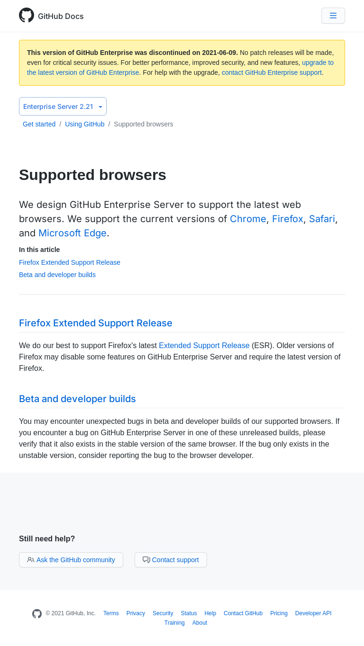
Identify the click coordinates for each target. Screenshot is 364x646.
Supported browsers (143, 124)
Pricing (279, 613)
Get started (39, 124)
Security (163, 613)
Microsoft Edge (72, 233)
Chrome (248, 218)
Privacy (136, 613)
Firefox (287, 218)
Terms (111, 613)
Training (174, 622)
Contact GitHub (243, 613)
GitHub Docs (61, 16)
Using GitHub (84, 124)
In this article (39, 249)
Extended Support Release (204, 345)
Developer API (313, 613)
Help (210, 613)
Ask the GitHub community (71, 560)
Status (189, 613)
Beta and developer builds (57, 274)
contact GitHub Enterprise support (272, 72)
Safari (322, 218)
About (199, 622)
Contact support (171, 560)
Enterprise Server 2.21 (62, 106)
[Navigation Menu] (333, 16)
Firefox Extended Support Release (69, 262)
